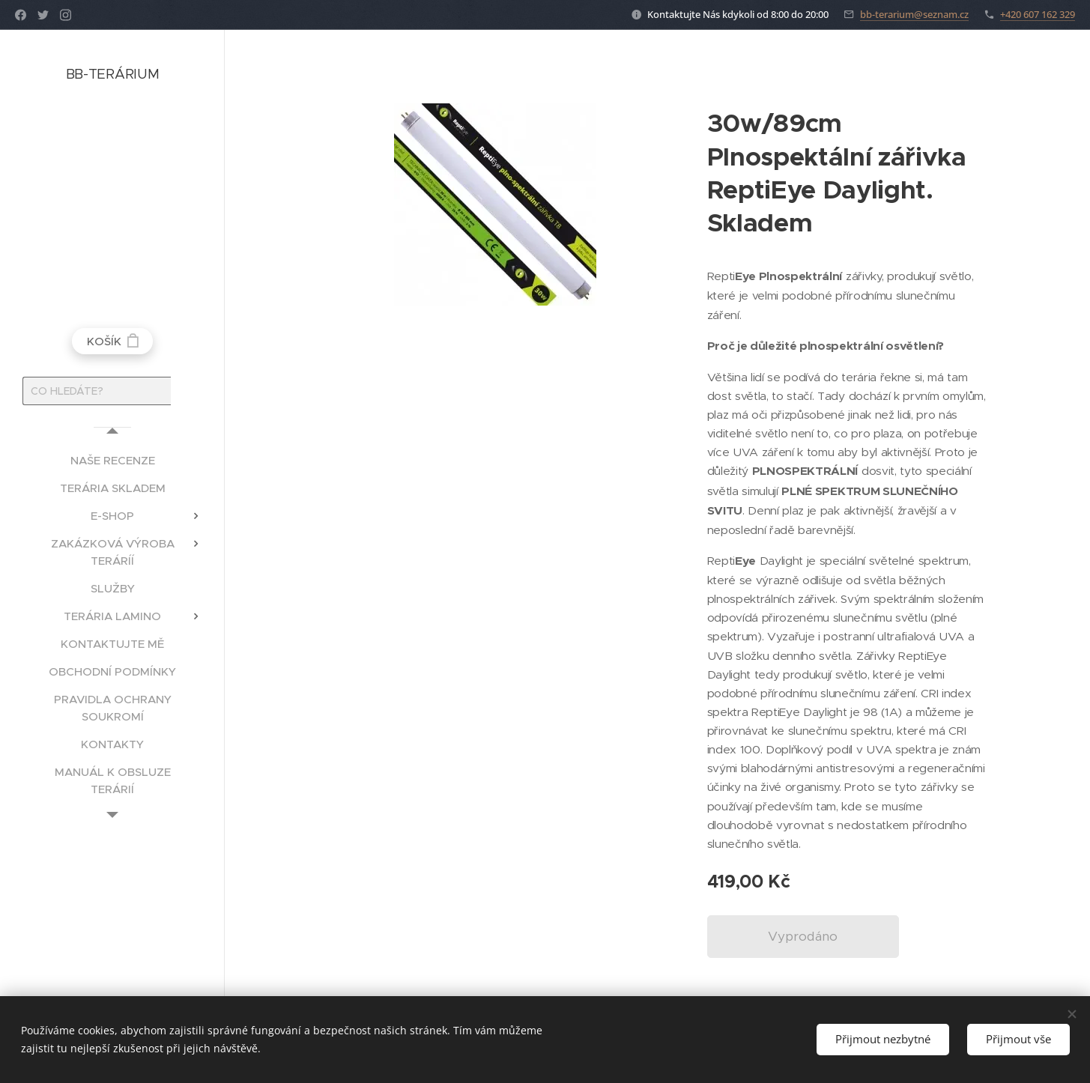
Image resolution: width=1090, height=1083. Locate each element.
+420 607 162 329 (1037, 14)
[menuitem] (112, 460)
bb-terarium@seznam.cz (914, 14)
